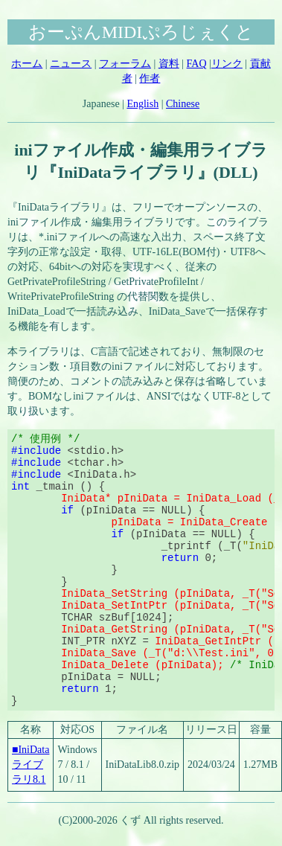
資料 (168, 63)
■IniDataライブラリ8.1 (30, 764)
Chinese (182, 103)
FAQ (197, 63)
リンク (227, 63)
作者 (149, 78)
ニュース (71, 63)
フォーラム (125, 63)
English (142, 103)
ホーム (26, 63)
